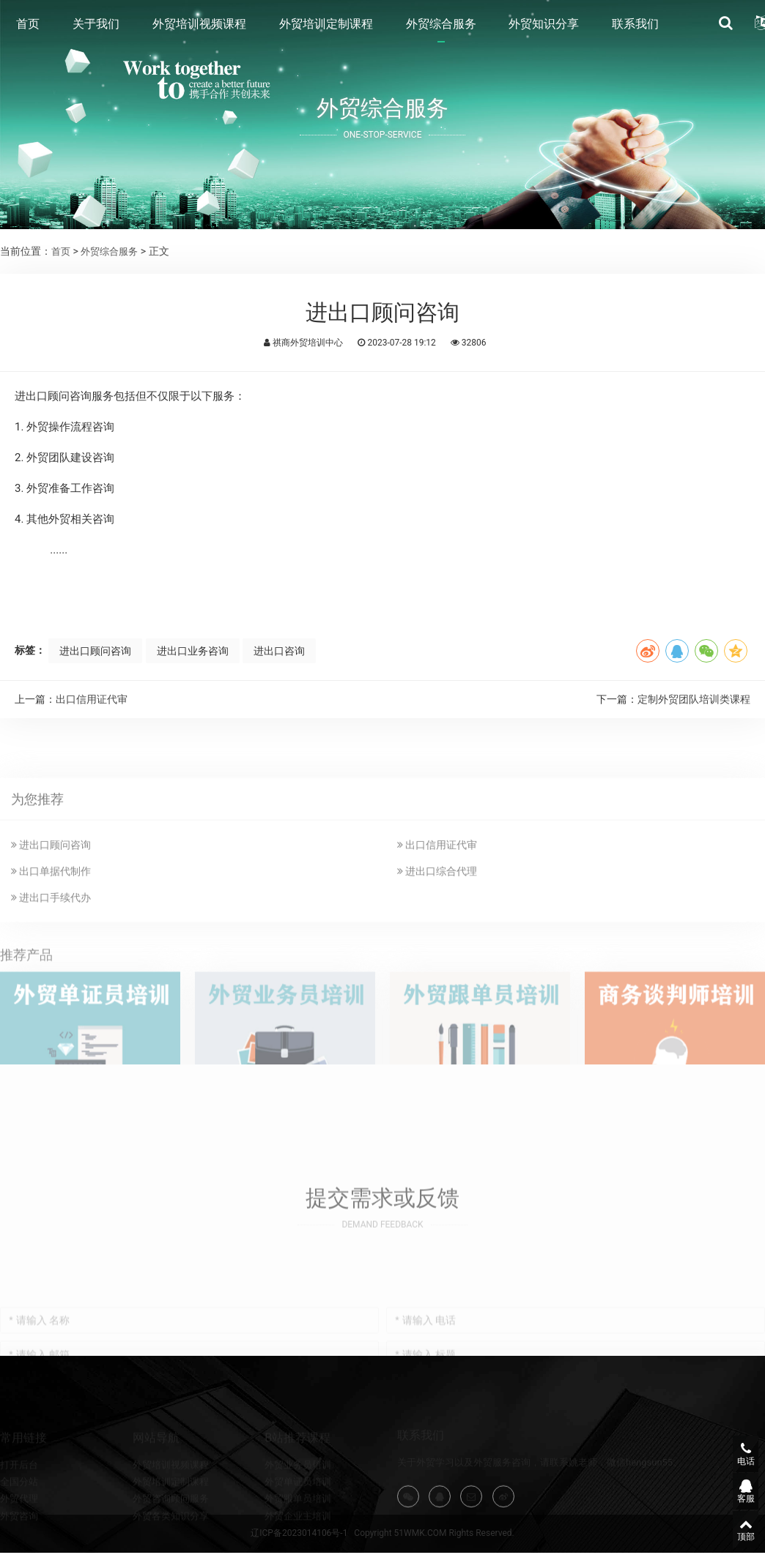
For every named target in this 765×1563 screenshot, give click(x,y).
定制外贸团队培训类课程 (694, 699)
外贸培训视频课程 (199, 26)
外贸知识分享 (544, 26)
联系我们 (635, 26)
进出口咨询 (291, 651)
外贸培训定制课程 (326, 26)
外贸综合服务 (441, 26)
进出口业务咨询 (201, 651)
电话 (732, 1450)
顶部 (732, 1527)
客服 (732, 1489)
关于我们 (96, 26)
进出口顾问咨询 (100, 651)
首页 (28, 26)
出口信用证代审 (92, 699)
